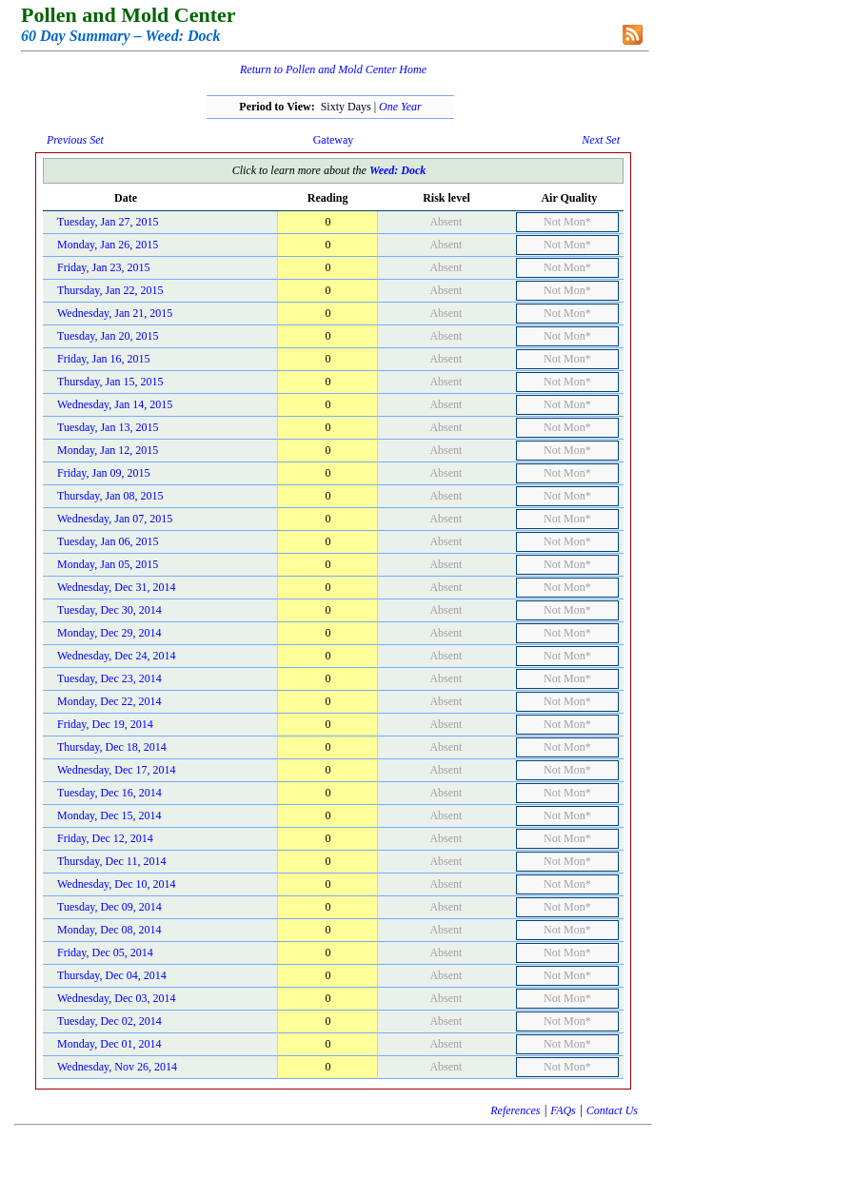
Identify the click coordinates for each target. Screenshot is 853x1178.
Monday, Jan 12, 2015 (107, 450)
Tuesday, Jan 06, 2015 (107, 541)
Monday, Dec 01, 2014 (109, 1043)
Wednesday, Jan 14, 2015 (114, 404)
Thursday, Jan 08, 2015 (110, 495)
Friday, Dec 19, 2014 (105, 724)
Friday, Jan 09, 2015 (103, 473)
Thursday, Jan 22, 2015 (110, 290)
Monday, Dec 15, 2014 (109, 815)
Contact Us (612, 1110)
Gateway (333, 140)
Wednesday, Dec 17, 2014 (116, 769)
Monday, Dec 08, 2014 (109, 929)
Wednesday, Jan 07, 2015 (114, 518)
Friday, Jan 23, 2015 (103, 267)
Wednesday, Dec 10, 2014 (116, 884)
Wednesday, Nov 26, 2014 (117, 1066)
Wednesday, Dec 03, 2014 (116, 998)
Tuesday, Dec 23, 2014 (109, 678)
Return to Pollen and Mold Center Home (333, 69)
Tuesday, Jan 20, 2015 (107, 336)
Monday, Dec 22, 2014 (109, 701)
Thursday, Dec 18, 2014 (112, 747)
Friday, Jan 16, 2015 (103, 358)
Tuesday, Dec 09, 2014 (109, 906)
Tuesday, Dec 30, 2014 (109, 610)
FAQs (562, 1110)
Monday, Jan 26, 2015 (107, 244)
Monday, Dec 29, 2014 (109, 632)
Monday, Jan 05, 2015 (107, 564)
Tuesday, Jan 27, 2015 (107, 221)
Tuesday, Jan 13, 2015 (107, 427)
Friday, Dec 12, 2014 (105, 838)
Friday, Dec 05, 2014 (105, 952)
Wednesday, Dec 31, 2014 (116, 587)
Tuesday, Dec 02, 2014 (109, 1021)
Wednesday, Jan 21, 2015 (114, 313)
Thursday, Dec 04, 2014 (112, 975)
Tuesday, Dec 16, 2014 (109, 792)
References (515, 1110)
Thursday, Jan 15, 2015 (110, 381)
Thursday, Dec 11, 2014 (111, 861)
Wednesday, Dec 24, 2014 (116, 655)
